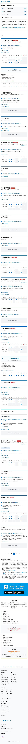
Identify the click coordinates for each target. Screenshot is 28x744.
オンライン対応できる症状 (7, 81)
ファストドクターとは (5, 697)
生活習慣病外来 (14, 676)
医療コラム (3, 700)
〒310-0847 (12, 45)
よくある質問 (3, 719)
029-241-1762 (5, 128)
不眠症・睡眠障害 (4, 676)
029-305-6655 (5, 289)
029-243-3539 (5, 152)
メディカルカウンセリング (6, 693)
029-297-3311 (5, 50)
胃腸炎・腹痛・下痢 (5, 678)
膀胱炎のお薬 (13, 674)
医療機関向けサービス (5, 705)
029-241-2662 (5, 104)
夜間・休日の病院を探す (5, 702)
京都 (11, 685)
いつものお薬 (13, 669)
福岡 (11, 688)
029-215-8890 (5, 423)
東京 (2, 686)
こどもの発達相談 (4, 674)
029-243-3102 (5, 313)
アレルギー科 (3, 679)
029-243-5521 (5, 537)
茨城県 (11, 662)
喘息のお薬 (13, 673)
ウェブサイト (5, 52)
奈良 (11, 686)
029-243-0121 (5, 197)
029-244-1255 (5, 244)
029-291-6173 (5, 478)
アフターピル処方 (14, 678)
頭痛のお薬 (13, 671)
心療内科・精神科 (4, 673)
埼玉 (2, 690)
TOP (1, 662)
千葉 (7, 685)
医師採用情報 (3, 710)
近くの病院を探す (6, 662)
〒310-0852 (12, 384)
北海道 (2, 685)
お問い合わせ (3, 721)
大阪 (7, 688)
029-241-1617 (5, 174)
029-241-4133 (5, 336)
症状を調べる (3, 698)
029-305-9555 (5, 504)
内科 (2, 669)
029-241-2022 (5, 263)
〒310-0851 (11, 98)
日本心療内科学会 (12, 566)
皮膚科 (12, 667)
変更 (25, 8)
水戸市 (14, 662)
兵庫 (7, 690)
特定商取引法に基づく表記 (6, 726)
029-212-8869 (5, 222)
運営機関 (3, 728)
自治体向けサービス (5, 707)
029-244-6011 (5, 450)
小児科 (2, 671)
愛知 (7, 686)
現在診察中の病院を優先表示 (9, 35)
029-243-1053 (5, 389)
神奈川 (2, 688)
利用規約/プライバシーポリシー (7, 724)
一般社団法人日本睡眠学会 (17, 570)
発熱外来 (3, 667)
